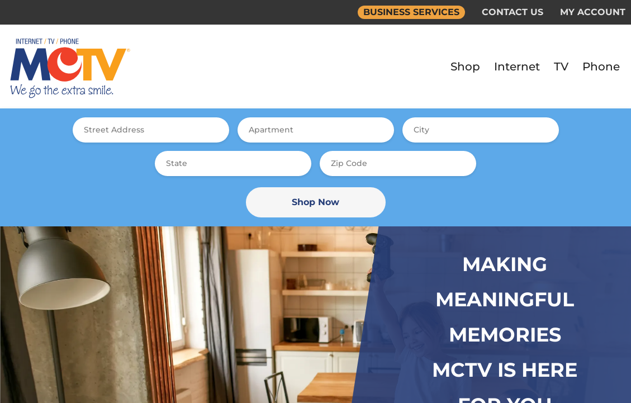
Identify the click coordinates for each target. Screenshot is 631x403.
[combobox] (151, 130)
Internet (517, 66)
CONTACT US (512, 12)
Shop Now (315, 202)
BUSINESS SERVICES (411, 12)
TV (561, 66)
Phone (601, 66)
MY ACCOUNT (592, 12)
